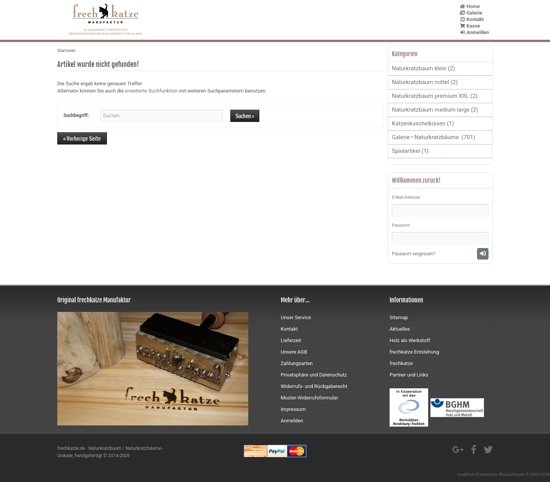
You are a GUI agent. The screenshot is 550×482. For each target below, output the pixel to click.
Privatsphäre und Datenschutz (314, 375)
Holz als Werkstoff (410, 340)
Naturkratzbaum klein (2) (423, 68)
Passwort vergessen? (413, 253)
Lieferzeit (291, 340)
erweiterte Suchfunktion (151, 91)
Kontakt (472, 19)
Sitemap (399, 317)
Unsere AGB (294, 352)
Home (470, 6)
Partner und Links (409, 375)
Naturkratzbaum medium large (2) (435, 109)
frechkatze (401, 363)
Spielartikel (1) (410, 151)
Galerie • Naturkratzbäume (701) (433, 137)
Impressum (293, 409)
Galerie (471, 12)
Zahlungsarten (297, 363)
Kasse (470, 25)
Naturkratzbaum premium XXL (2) (434, 96)
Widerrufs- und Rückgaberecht (314, 386)
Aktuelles (400, 329)
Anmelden (474, 32)
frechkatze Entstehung (414, 352)
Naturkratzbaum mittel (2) (425, 82)
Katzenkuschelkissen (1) (423, 123)
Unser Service (296, 317)
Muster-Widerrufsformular (309, 398)
